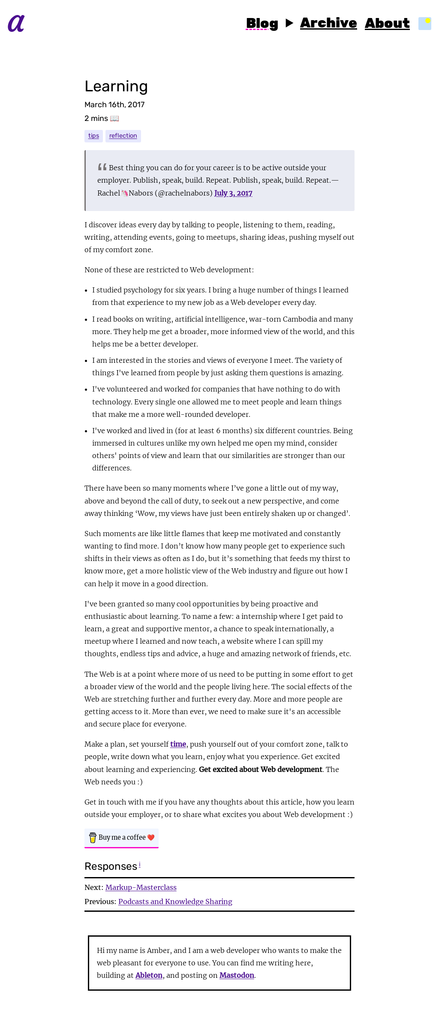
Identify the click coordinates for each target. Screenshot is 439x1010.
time (178, 744)
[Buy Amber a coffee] (121, 838)
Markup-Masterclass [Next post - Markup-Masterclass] (141, 887)
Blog (262, 23)
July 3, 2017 (233, 193)
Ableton (148, 975)
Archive (328, 23)
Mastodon (237, 975)
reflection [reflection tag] (123, 135)
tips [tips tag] (93, 135)
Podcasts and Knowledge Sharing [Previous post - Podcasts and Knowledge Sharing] (175, 901)
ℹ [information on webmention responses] (140, 864)
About (387, 23)
